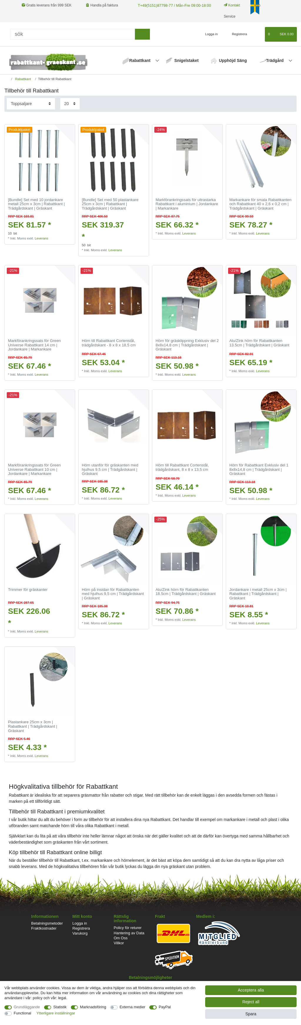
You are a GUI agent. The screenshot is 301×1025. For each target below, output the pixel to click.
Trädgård (275, 60)
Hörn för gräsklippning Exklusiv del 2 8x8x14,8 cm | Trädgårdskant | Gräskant (187, 345)
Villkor (119, 943)
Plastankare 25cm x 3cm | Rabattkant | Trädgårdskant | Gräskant (32, 726)
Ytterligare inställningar (55, 1013)
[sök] (142, 34)
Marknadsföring (93, 1007)
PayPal (165, 1007)
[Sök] (72, 34)
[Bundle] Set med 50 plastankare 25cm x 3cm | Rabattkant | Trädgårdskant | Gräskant (110, 204)
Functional (22, 1013)
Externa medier (133, 1007)
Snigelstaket (186, 60)
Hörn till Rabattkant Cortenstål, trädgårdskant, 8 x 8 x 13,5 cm (182, 467)
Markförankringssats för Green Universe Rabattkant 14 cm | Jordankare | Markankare (34, 345)
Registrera (81, 928)
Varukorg (80, 933)
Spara (250, 1013)
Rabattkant (140, 60)
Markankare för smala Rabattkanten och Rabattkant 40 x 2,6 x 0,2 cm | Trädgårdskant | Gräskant (260, 204)
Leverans (41, 238)
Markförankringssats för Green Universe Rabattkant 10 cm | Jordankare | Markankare (34, 469)
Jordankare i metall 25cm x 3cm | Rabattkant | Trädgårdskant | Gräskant (258, 594)
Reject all (251, 1001)
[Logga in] (209, 34)
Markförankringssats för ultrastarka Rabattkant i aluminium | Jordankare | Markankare (186, 204)
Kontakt (228, 5)
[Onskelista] (257, 34)
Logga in (79, 923)
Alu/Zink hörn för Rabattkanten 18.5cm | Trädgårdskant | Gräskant (185, 592)
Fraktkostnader (43, 928)
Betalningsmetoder (47, 923)
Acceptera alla (251, 990)
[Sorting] (31, 103)
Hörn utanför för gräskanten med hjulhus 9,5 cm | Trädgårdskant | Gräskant (110, 469)
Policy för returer (128, 927)
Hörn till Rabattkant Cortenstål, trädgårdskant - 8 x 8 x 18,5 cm (109, 343)
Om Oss (121, 938)
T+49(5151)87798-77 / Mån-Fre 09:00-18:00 (172, 5)
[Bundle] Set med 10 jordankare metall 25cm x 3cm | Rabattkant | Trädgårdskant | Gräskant (36, 204)
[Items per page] (70, 103)
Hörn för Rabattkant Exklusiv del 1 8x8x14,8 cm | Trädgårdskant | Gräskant (258, 469)
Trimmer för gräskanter (28, 590)
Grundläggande (27, 1007)
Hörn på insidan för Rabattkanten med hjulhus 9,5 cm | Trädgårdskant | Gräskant (113, 594)
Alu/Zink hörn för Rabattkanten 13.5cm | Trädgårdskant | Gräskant (259, 343)
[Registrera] (236, 34)
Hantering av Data (129, 933)
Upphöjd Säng (233, 60)
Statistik (59, 1007)
